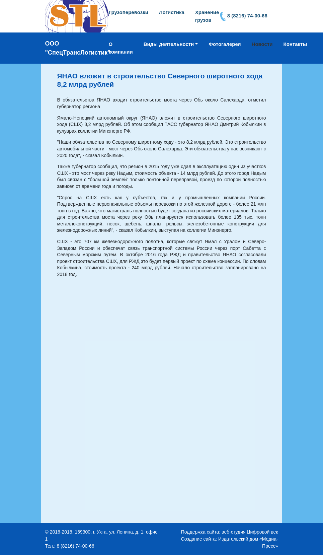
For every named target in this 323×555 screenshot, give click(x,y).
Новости (262, 44)
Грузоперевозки (128, 12)
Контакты (295, 44)
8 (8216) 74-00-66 (247, 15)
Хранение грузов (207, 16)
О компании (121, 48)
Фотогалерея (225, 44)
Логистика (171, 12)
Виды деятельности (169, 44)
